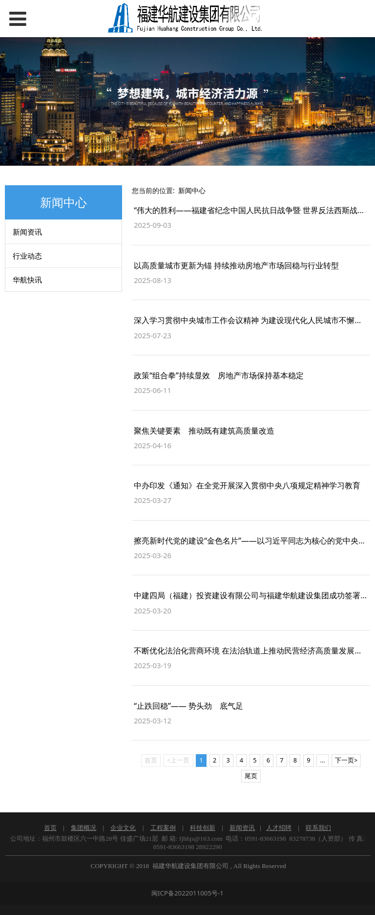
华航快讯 (27, 279)
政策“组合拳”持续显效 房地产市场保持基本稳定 (219, 375)
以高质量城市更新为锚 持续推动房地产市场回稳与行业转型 (236, 265)
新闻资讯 (27, 232)
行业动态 (27, 256)
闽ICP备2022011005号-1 (187, 893)
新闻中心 (192, 190)
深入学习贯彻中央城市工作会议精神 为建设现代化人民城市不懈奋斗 (252, 320)
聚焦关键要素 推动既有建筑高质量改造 (204, 430)
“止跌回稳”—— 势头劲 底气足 (188, 705)
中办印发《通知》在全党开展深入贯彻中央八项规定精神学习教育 (247, 485)
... (322, 760)
